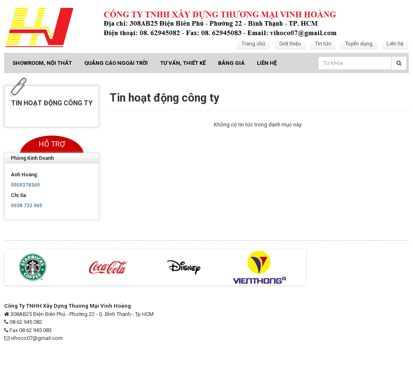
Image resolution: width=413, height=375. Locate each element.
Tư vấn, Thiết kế (183, 63)
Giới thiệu (290, 43)
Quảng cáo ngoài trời (116, 63)
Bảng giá (231, 63)
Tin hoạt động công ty (52, 103)
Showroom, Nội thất (42, 63)
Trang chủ (253, 43)
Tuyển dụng (359, 43)
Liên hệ (395, 43)
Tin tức (323, 43)
